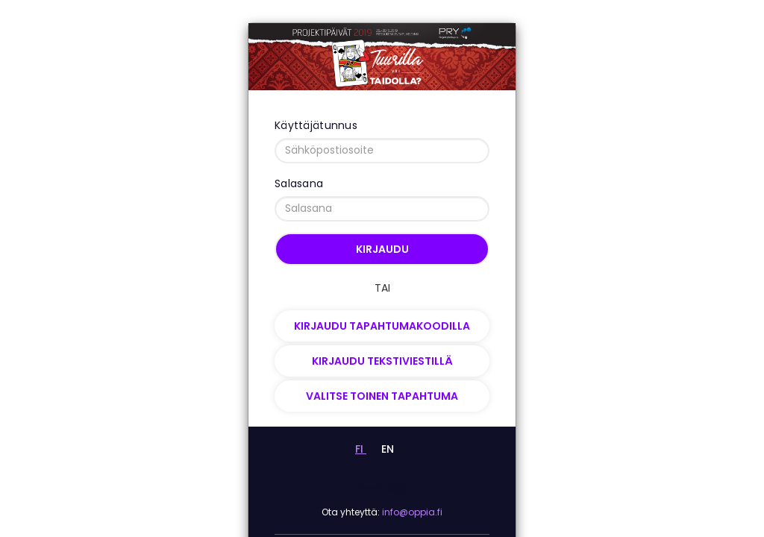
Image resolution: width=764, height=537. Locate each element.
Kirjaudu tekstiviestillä (382, 361)
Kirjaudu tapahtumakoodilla (382, 325)
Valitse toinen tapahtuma (382, 396)
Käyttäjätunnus (316, 125)
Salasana (299, 183)
